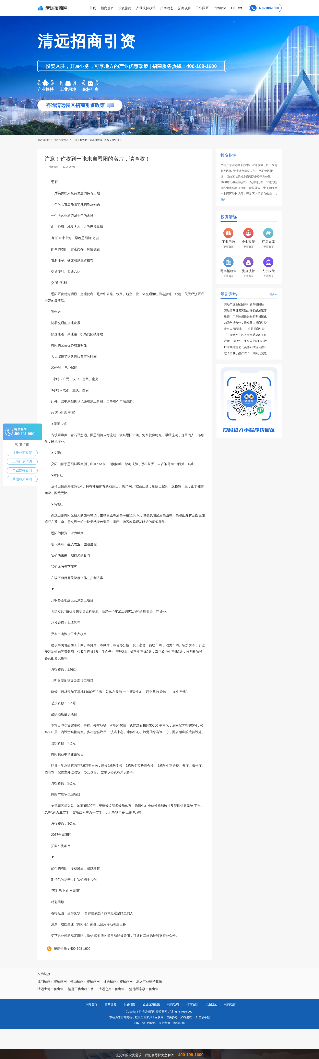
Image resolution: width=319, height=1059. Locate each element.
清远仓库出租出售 (111, 989)
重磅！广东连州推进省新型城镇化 (245, 316)
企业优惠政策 (151, 1004)
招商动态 (166, 8)
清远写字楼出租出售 (143, 989)
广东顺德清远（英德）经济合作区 (245, 347)
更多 (223, 199)
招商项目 (184, 8)
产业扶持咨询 (22, 470)
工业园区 (202, 8)
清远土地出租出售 (50, 989)
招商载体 (230, 1004)
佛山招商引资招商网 (85, 981)
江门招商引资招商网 (52, 981)
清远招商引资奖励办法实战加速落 (245, 310)
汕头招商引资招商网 (118, 981)
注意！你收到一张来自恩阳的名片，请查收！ (97, 139)
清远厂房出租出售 (81, 989)
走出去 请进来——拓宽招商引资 (244, 328)
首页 (93, 8)
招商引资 (107, 8)
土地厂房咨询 (22, 461)
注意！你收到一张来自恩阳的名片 (245, 341)
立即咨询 (228, 247)
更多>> (273, 294)
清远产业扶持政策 (149, 981)
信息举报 (164, 1023)
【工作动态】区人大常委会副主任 (245, 334)
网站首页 (91, 1004)
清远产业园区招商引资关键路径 (244, 304)
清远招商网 (43, 139)
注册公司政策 (22, 452)
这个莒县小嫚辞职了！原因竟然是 (245, 353)
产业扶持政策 (146, 8)
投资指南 (124, 8)
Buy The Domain (144, 1023)
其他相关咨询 (22, 479)
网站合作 (179, 1023)
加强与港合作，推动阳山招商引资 (245, 322)
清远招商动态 (61, 139)
